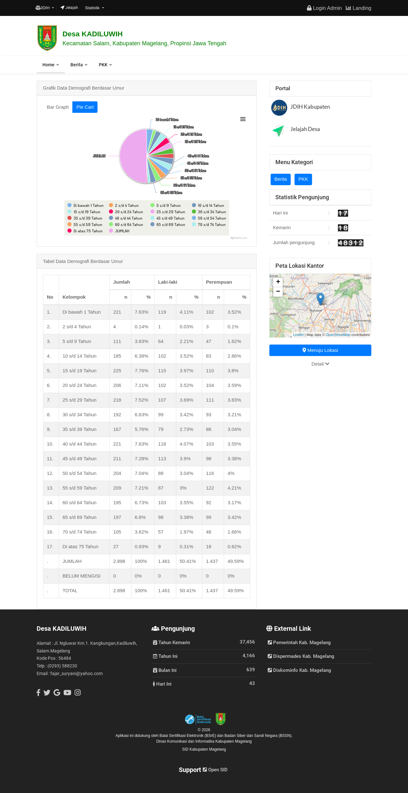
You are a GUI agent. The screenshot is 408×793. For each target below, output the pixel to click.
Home (48, 64)
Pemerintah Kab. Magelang (299, 642)
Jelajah (69, 7)
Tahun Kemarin (171, 642)
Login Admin (324, 8)
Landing (358, 8)
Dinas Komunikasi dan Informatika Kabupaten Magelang (204, 741)
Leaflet (298, 335)
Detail (320, 364)
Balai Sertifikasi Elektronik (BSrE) (188, 735)
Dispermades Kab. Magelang (301, 656)
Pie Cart (85, 107)
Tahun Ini (165, 656)
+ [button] (278, 282)
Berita (76, 64)
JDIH (43, 7)
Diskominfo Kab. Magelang (299, 670)
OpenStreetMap (338, 335)
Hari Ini (162, 683)
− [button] (278, 292)
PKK (103, 64)
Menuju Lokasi (320, 350)
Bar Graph (58, 107)
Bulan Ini (165, 670)
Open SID (215, 770)
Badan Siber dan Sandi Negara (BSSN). (258, 735)
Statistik (93, 7)
